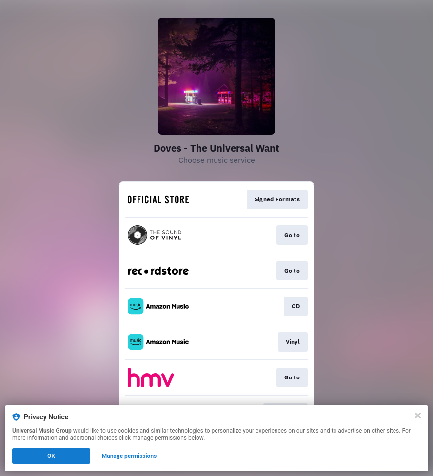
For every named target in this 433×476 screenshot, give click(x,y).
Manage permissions (129, 456)
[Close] (418, 415)
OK (51, 456)
